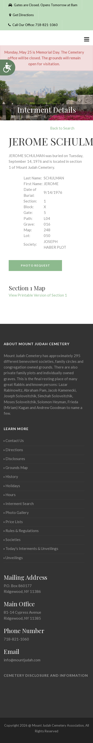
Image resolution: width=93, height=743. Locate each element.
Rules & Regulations (21, 530)
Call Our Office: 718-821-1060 (33, 25)
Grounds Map (16, 467)
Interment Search (19, 503)
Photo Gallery (16, 512)
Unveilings (13, 557)
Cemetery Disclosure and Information (46, 675)
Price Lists (13, 521)
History (11, 476)
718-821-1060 (16, 639)
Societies (12, 539)
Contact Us (14, 440)
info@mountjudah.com (22, 660)
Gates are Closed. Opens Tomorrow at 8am (42, 5)
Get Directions (21, 15)
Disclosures (14, 458)
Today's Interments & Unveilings (31, 548)
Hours (10, 494)
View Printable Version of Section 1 (38, 295)
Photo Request (35, 265)
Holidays (12, 485)
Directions (13, 449)
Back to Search (62, 128)
